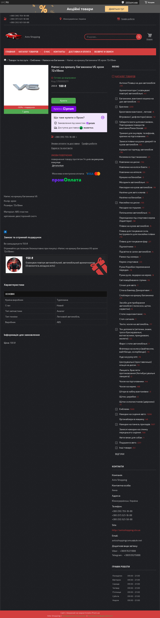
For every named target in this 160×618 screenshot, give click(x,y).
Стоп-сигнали (126, 319)
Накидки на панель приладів (134, 424)
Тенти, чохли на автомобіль (134, 324)
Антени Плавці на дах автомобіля (137, 82)
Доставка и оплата (80, 51)
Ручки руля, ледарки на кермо (135, 275)
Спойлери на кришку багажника (136, 295)
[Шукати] (139, 37)
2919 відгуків (132, 2)
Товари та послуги (18, 60)
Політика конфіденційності (100, 616)
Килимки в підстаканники (133, 156)
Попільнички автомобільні (133, 212)
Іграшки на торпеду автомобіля (136, 149)
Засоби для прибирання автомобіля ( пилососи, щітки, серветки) (135, 305)
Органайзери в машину (131, 419)
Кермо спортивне (128, 261)
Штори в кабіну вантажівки (133, 391)
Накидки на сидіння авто (132, 414)
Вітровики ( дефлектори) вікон (135, 116)
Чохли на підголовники (131, 381)
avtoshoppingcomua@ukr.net (127, 540)
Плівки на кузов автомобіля (134, 225)
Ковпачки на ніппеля (130, 172)
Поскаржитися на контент (74, 616)
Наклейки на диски (129, 202)
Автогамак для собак (130, 437)
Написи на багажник (53, 60)
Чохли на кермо (127, 386)
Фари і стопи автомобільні (133, 343)
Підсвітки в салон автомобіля (135, 251)
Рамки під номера (128, 256)
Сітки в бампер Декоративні (134, 290)
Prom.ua (96, 613)
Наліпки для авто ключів (132, 192)
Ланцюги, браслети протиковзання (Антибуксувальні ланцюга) (137, 373)
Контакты (59, 51)
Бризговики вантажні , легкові (135, 111)
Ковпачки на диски (129, 162)
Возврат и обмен (103, 51)
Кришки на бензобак (130, 177)
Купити (63, 100)
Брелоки (123, 106)
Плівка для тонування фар (133, 241)
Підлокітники (126, 246)
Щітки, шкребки (127, 396)
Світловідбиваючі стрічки (132, 280)
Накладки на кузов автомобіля (135, 187)
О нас (47, 51)
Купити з (64, 108)
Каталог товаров (28, 51)
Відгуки (119, 454)
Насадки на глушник (130, 207)
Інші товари (125, 447)
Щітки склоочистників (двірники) (136, 401)
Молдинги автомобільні (132, 182)
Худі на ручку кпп (128, 356)
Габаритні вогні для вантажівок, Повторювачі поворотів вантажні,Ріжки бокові (136, 124)
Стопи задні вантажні (130, 314)
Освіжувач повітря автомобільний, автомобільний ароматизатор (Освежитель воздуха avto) (60, 264)
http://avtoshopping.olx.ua (126, 530)
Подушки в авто (127, 442)
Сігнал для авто (127, 285)
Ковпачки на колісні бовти (133, 167)
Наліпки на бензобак (130, 197)
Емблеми (35, 60)
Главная (10, 51)
